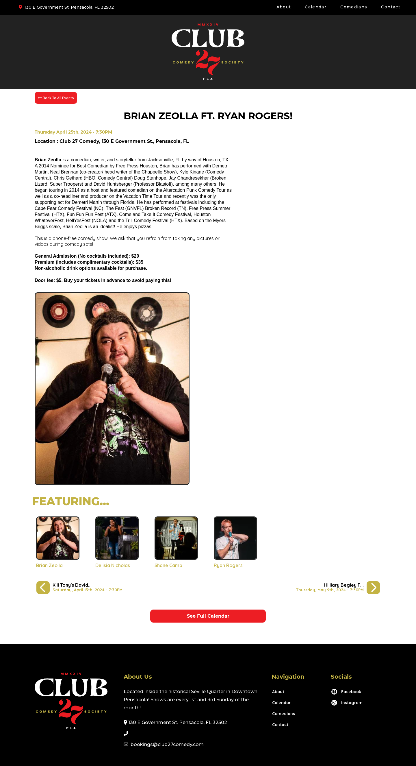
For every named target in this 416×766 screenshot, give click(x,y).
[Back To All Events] (56, 98)
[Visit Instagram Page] (347, 702)
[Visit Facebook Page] (346, 691)
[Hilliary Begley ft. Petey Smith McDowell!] (338, 587)
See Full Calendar (208, 616)
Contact (390, 7)
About (283, 7)
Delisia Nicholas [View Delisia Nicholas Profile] (112, 565)
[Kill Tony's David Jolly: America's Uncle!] (79, 587)
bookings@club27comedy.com (167, 744)
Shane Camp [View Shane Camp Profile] (168, 565)
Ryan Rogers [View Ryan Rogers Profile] (228, 565)
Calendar (315, 7)
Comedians (353, 7)
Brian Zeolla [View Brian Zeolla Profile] (49, 565)
